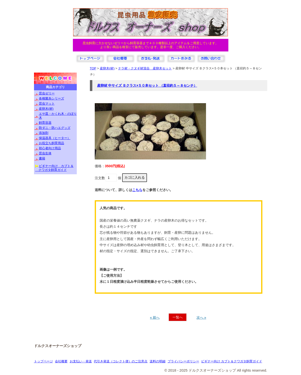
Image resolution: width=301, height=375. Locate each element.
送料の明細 (157, 361)
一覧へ (177, 317)
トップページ (43, 361)
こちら (137, 190)
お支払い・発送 (81, 361)
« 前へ (155, 317)
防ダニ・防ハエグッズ (54, 128)
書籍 (42, 158)
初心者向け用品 (50, 148)
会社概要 (61, 361)
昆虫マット (47, 103)
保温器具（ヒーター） (54, 138)
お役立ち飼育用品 (51, 143)
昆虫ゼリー (47, 93)
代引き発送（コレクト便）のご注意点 (120, 361)
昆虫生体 (45, 153)
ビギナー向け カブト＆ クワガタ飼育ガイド (54, 168)
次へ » (201, 317)
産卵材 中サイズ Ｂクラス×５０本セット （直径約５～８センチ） (147, 85)
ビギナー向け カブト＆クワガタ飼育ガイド (231, 361)
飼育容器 (45, 123)
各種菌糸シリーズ (51, 98)
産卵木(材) (46, 108)
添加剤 (43, 133)
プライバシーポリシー (183, 361)
